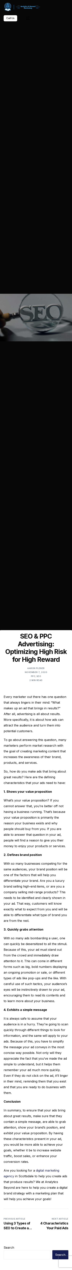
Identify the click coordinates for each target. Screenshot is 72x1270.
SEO (38, 676)
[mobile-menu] (26, 18)
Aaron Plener (35, 668)
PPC (33, 676)
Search (9, 1247)
